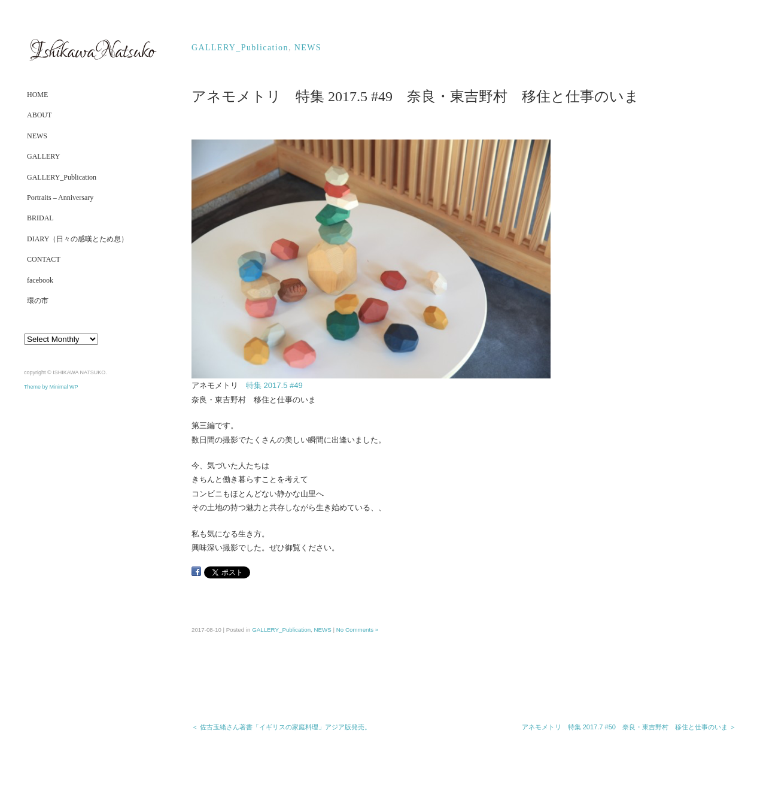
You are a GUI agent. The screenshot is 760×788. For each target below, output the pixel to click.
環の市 (37, 300)
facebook (40, 280)
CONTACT (43, 259)
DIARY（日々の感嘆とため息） (77, 239)
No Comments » (357, 629)
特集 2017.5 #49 (278, 385)
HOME (37, 94)
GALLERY (43, 156)
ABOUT (39, 115)
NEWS (37, 136)
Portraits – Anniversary (60, 197)
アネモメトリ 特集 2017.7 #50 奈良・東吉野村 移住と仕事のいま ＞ (629, 727)
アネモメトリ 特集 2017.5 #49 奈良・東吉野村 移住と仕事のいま (415, 96)
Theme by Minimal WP (51, 387)
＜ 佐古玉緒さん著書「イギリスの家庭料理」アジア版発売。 (281, 727)
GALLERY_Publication (61, 177)
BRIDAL (40, 218)
